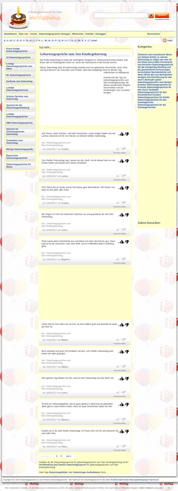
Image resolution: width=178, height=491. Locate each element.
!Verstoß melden (119, 153)
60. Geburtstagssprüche (18, 75)
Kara (64, 446)
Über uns (23, 34)
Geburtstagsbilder (58, 472)
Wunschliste (153, 34)
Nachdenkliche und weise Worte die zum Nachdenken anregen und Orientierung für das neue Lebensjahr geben (155, 76)
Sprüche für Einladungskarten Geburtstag (15, 131)
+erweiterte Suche (162, 19)
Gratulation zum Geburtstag (14, 141)
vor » (69, 456)
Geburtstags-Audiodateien (86, 472)
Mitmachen (78, 34)
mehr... (47, 47)
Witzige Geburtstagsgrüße (19, 149)
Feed (169, 40)
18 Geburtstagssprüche (18, 57)
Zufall (94, 40)
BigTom (65, 259)
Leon (64, 393)
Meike (64, 340)
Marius (65, 419)
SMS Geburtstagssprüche (19, 123)
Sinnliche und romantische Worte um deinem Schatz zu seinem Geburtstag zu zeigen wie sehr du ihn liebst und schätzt (155, 58)
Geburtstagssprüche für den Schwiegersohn (152, 101)
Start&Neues (10, 34)
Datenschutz (123, 480)
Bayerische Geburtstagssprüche (16, 156)
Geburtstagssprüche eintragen (54, 34)
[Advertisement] (71, 97)
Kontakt (89, 34)
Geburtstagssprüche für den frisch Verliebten (154, 88)
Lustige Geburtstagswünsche (17, 88)
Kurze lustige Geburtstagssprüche (16, 49)
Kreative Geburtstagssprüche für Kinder (154, 96)
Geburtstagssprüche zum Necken (155, 82)
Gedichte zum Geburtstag (19, 81)
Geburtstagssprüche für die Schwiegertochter (152, 106)
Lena (64, 230)
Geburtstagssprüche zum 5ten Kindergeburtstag (56, 144)
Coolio (65, 149)
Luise (64, 176)
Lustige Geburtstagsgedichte (17, 115)
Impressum (154, 480)
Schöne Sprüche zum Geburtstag (17, 97)
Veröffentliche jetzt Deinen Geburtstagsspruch (62, 465)
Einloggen (100, 34)
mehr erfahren (146, 488)
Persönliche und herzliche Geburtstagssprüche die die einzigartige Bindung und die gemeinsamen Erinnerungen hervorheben (155, 67)
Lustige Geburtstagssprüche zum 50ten (19, 66)
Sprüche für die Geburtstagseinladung (17, 106)
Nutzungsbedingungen (139, 480)
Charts (33, 34)
